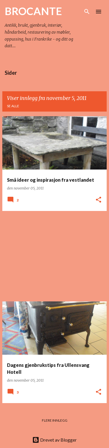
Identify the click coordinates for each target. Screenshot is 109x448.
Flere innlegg (54, 420)
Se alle (13, 106)
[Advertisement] (54, 256)
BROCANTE (33, 11)
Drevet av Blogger (54, 439)
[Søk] (86, 12)
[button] (98, 200)
